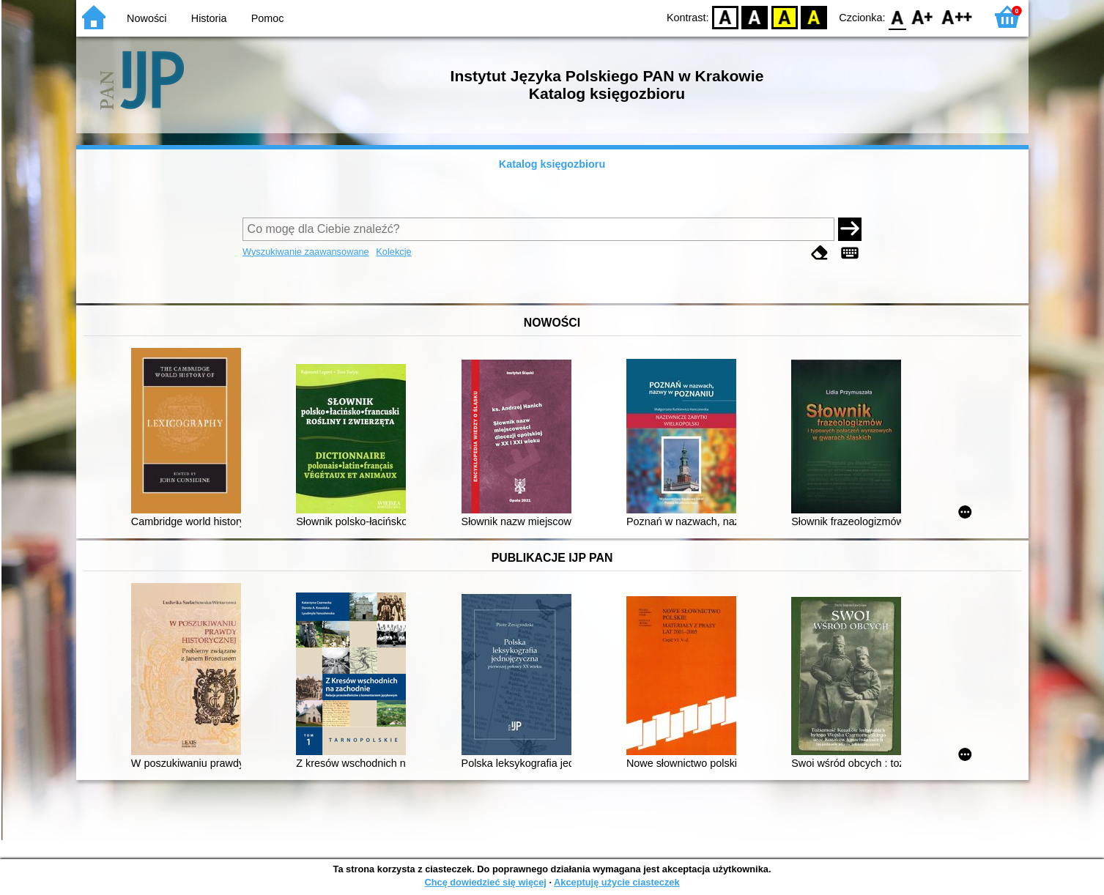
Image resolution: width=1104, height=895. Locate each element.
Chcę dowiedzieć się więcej (485, 882)
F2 (957, 16)
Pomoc (267, 18)
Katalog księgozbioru (552, 164)
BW (755, 16)
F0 (898, 16)
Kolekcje (393, 251)
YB (784, 16)
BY (814, 16)
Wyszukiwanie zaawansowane (305, 251)
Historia (209, 18)
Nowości (146, 18)
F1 (923, 16)
